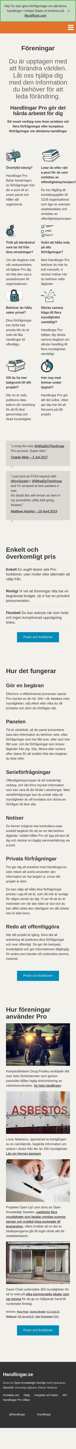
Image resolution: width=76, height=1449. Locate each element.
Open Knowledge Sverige (30, 1382)
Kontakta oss (11, 1395)
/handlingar (44, 1414)
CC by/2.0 (53, 1311)
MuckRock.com (35, 15)
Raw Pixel (22, 1311)
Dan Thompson (44, 1316)
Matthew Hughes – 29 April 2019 (34, 511)
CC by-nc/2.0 (25, 1316)
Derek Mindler (38, 1311)
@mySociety (20, 481)
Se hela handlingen (47, 1085)
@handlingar (17, 1414)
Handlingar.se (17, 27)
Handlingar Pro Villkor (16, 1399)
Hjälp (27, 1395)
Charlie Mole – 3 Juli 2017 (29, 457)
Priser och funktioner (38, 637)
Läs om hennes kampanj (23, 1153)
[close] (68, 11)
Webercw (11, 1316)
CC (56, 1316)
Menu (70, 26)
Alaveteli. (8, 1387)
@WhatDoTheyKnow (49, 446)
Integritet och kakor (46, 1395)
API (65, 1395)
